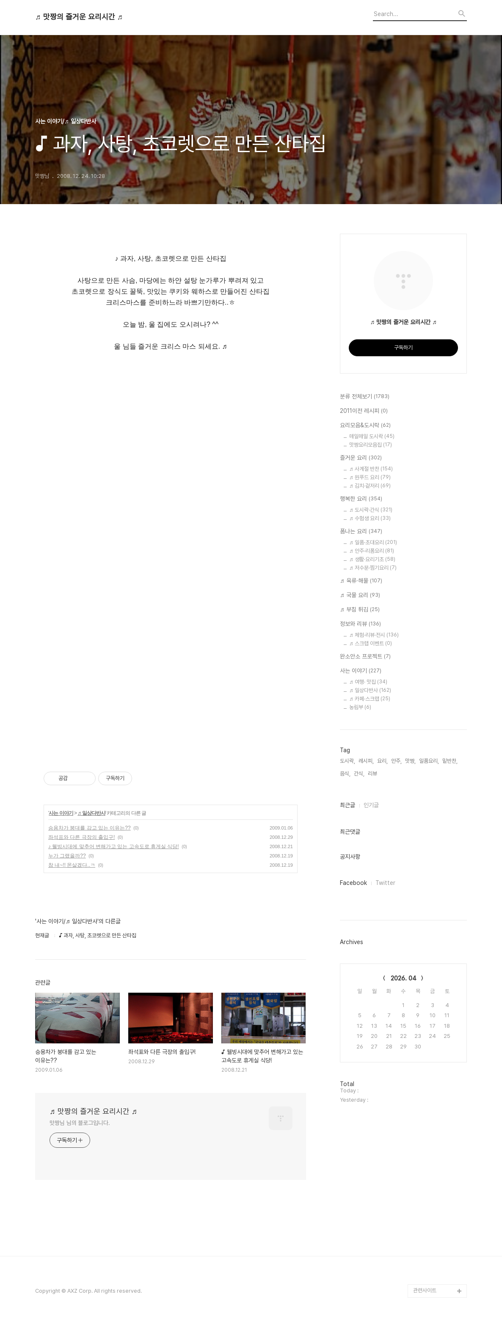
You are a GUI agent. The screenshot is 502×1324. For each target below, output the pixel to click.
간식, (359, 773)
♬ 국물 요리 (360, 595)
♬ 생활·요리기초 (372, 559)
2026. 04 (403, 978)
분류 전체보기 (364, 397)
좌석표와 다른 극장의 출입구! (81, 837)
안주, (396, 761)
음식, (345, 773)
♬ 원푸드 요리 (370, 477)
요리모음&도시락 (365, 425)
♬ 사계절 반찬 (371, 469)
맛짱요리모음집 (370, 445)
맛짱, (410, 761)
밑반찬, (450, 761)
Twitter (385, 882)
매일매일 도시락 (371, 436)
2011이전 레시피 (364, 411)
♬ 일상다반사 (91, 813)
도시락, (347, 761)
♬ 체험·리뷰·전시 (374, 635)
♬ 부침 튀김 (360, 610)
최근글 (347, 805)
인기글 (371, 805)
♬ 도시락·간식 (370, 510)
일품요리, (429, 761)
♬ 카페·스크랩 (369, 699)
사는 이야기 (61, 813)
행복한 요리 (361, 499)
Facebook (353, 882)
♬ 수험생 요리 (370, 518)
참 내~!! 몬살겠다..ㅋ (71, 865)
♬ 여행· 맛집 (368, 682)
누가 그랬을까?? (67, 856)
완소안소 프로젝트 (365, 656)
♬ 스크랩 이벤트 (370, 643)
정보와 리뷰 (360, 624)
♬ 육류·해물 (361, 581)
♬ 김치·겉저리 (370, 486)
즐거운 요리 (361, 458)
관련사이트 (424, 1290)
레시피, (366, 761)
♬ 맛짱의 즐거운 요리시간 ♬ (79, 17)
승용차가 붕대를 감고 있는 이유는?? (89, 828)
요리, (382, 761)
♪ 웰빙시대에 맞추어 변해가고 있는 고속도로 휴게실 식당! (113, 846)
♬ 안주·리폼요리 (371, 551)
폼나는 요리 (361, 531)
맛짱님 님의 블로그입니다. (80, 1122)
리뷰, (373, 773)
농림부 (360, 707)
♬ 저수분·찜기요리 (373, 568)
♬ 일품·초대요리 (373, 542)
